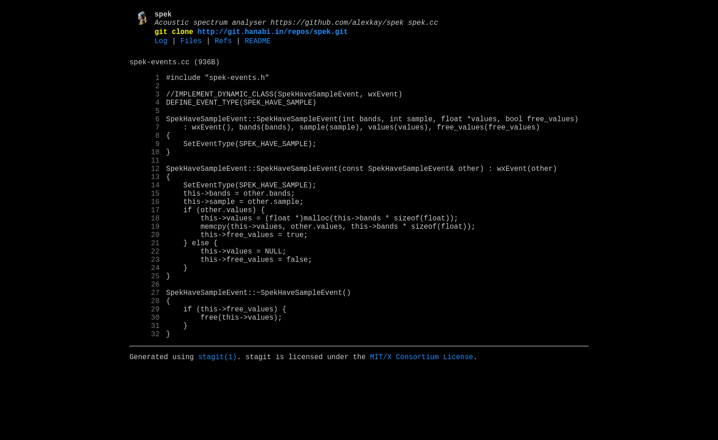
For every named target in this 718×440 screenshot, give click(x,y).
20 (144, 280)
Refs (223, 47)
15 (144, 229)
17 (144, 249)
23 (144, 310)
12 (144, 199)
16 (144, 239)
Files (191, 47)
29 (144, 371)
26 (144, 340)
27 (144, 350)
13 (144, 209)
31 (144, 391)
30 (144, 381)
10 (144, 179)
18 (144, 259)
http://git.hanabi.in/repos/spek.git (272, 36)
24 (144, 320)
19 (144, 270)
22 (144, 300)
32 (144, 401)
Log (161, 47)
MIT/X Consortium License (421, 426)
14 (144, 219)
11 (144, 189)
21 (144, 290)
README (257, 47)
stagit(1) (217, 426)
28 (144, 360)
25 (144, 330)
